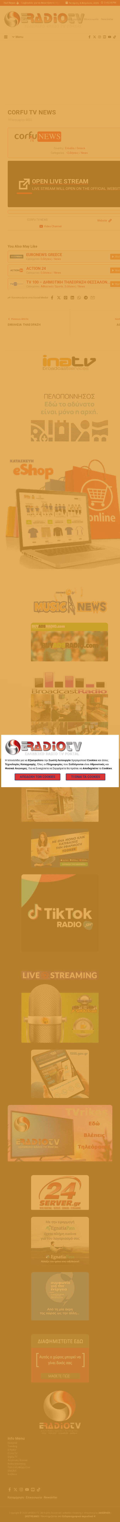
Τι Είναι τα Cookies (85, 777)
